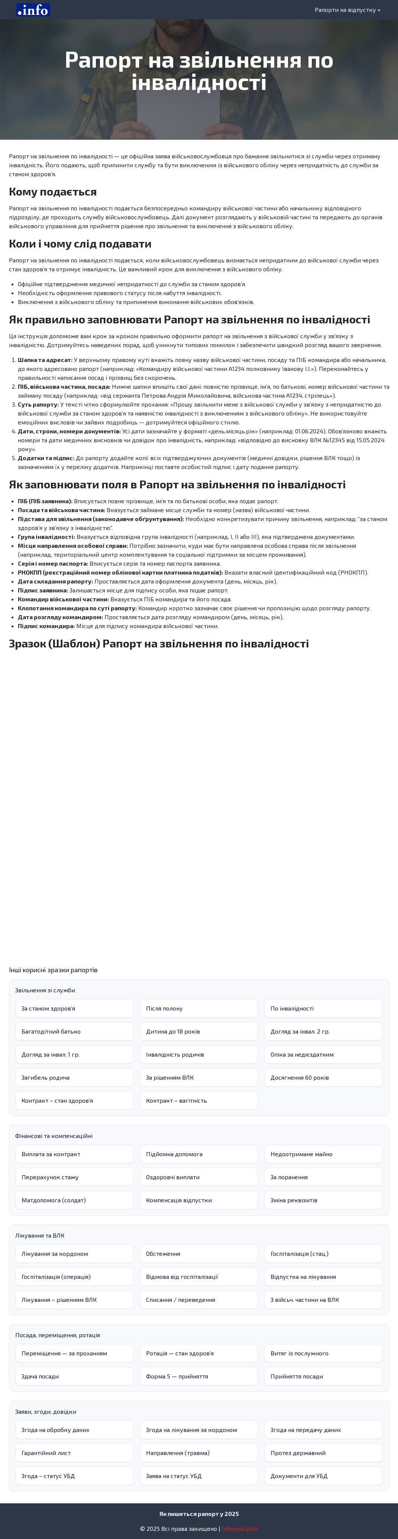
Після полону (164, 1008)
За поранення (289, 1176)
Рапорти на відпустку (345, 9)
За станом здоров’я (48, 1008)
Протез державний (298, 1452)
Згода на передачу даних (306, 1429)
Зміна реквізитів (294, 1199)
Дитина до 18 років (173, 1031)
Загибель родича (45, 1077)
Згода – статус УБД (48, 1475)
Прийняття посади (297, 1376)
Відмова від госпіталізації (182, 1276)
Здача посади (40, 1376)
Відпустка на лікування (303, 1276)
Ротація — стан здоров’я (180, 1353)
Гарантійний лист (46, 1452)
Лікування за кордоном (55, 1253)
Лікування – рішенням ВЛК (59, 1299)
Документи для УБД (299, 1475)
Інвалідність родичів (175, 1054)
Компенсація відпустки (179, 1199)
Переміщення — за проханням (64, 1353)
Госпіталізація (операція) (56, 1276)
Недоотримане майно (302, 1153)
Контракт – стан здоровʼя (57, 1100)
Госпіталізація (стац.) (300, 1253)
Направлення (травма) (178, 1452)
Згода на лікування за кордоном (191, 1429)
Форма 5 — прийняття (177, 1376)
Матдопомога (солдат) (54, 1199)
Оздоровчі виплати (173, 1176)
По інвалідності (292, 1008)
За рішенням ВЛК (170, 1077)
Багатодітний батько (51, 1031)
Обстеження (163, 1253)
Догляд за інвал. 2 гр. (300, 1031)
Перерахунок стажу (50, 1176)
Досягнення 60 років (300, 1077)
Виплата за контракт (51, 1153)
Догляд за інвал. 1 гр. (51, 1054)
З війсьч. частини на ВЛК (305, 1299)
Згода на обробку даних (56, 1429)
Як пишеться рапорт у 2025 (199, 1513)
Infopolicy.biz (240, 1528)
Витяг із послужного (300, 1353)
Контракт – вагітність (176, 1100)
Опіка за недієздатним (302, 1054)
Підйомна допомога (174, 1153)
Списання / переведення (180, 1299)
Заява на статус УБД (174, 1475)
